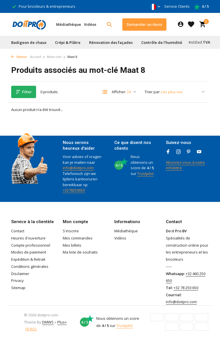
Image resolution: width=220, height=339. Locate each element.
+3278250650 (74, 190)
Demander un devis (144, 24)
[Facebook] (168, 152)
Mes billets (72, 245)
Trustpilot (145, 173)
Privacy (17, 280)
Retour (19, 56)
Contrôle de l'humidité (161, 42)
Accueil (37, 56)
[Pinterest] (188, 152)
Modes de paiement (28, 252)
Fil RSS (31, 329)
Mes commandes (78, 238)
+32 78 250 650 (186, 287)
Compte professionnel (30, 245)
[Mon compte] (180, 24)
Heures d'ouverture (28, 238)
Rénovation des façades (111, 42)
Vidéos (90, 24)
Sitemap (18, 287)
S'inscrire (71, 230)
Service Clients (177, 6)
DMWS (48, 322)
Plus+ (62, 322)
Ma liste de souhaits (80, 252)
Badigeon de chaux (28, 42)
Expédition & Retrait (28, 259)
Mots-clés (56, 56)
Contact (17, 230)
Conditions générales (29, 266)
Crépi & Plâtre (67, 42)
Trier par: (152, 91)
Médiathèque (68, 24)
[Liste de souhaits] (191, 24)
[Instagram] (178, 152)
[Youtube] (199, 152)
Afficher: (119, 91)
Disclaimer (20, 273)
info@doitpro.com (78, 167)
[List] (104, 91)
